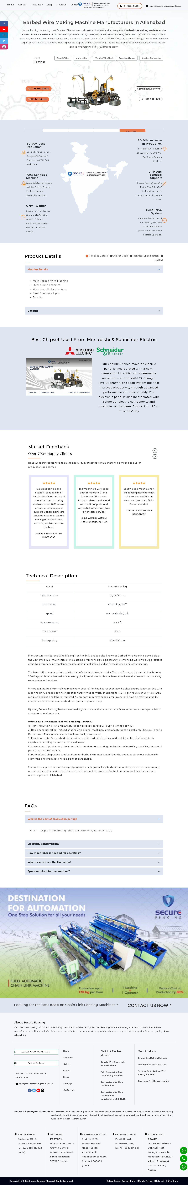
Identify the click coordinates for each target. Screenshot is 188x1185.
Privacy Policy (129, 1181)
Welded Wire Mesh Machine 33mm (68, 1119)
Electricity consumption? (43, 843)
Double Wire (63, 58)
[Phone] (181, 1156)
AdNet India (172, 1181)
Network (159, 1181)
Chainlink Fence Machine (74, 1115)
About (21, 4)
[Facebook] (4, 23)
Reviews (62, 4)
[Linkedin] (4, 35)
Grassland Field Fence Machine (153, 1081)
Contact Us (69, 1090)
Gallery (67, 1064)
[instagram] (4, 46)
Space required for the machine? (49, 871)
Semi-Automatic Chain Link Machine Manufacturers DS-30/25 (113, 1095)
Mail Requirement (148, 88)
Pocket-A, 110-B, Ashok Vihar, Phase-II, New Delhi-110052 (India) (30, 1143)
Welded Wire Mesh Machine (152, 1064)
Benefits (33, 310)
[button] (129, 6)
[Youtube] (4, 29)
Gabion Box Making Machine (152, 1058)
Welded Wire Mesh (104, 58)
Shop (50, 4)
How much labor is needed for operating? (54, 853)
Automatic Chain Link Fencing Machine (73, 1112)
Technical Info (150, 98)
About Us (68, 1057)
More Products (147, 1051)
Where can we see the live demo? (49, 862)
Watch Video (37, 99)
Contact (74, 4)
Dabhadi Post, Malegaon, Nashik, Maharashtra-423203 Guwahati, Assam (160, 1152)
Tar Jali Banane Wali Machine (130, 1115)
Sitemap (67, 1083)
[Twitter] (4, 40)
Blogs (66, 1077)
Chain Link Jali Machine (101, 1115)
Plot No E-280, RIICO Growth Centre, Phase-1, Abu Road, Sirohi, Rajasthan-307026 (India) (62, 1147)
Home (10, 4)
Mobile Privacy (145, 1181)
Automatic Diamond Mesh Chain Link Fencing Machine (122, 1112)
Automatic (81, 58)
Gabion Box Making (151, 58)
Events (66, 1070)
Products (36, 4)
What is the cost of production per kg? (52, 819)
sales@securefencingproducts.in (34, 1084)
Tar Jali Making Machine (159, 1115)
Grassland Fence (127, 58)
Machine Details (38, 269)
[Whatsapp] (182, 1165)
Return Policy (113, 1181)
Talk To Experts (38, 88)
